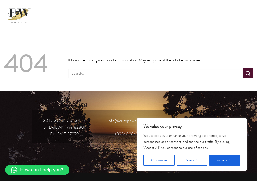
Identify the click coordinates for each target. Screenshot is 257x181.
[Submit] (248, 73)
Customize (159, 160)
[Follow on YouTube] (248, 15)
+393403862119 (128, 134)
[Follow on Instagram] (230, 15)
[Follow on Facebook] (221, 15)
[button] (37, 170)
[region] (192, 144)
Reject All (191, 160)
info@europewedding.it (129, 120)
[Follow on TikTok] (239, 15)
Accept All (224, 160)
